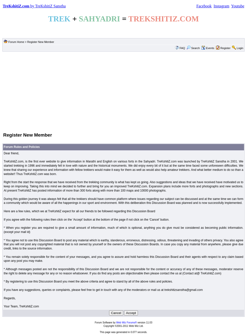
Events (207, 48)
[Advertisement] (123, 91)
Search (193, 48)
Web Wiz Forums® (126, 322)
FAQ (182, 48)
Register (225, 48)
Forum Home (16, 41)
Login (240, 48)
